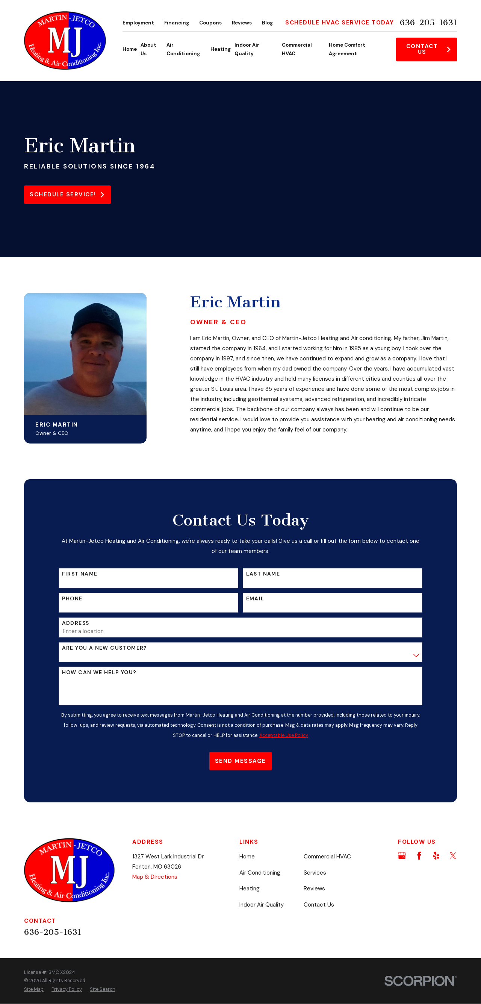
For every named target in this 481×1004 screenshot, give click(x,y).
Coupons (210, 23)
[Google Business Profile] (402, 856)
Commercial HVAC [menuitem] (297, 49)
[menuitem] (34, 989)
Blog (267, 23)
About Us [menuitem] (148, 49)
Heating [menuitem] (220, 49)
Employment (138, 23)
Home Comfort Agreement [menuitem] (347, 49)
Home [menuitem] (130, 49)
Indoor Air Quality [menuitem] (246, 49)
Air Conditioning (259, 872)
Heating (249, 888)
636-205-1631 (428, 22)
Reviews (242, 23)
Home (247, 856)
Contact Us (428, 49)
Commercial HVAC (327, 856)
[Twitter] (453, 856)
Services (315, 872)
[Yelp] (436, 856)
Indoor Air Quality (261, 904)
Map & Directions (154, 877)
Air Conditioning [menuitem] (183, 49)
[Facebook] (419, 856)
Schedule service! (67, 194)
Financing (176, 23)
